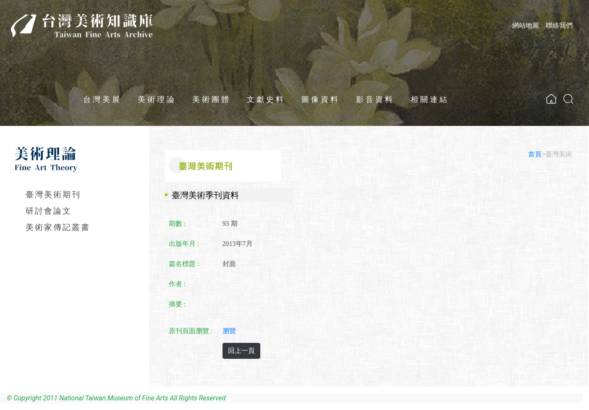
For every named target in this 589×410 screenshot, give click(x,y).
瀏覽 (229, 330)
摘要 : (177, 304)
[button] (568, 99)
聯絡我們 (559, 25)
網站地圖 (525, 25)
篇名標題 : (184, 263)
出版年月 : (184, 243)
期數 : (177, 223)
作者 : (177, 283)
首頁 (535, 154)
